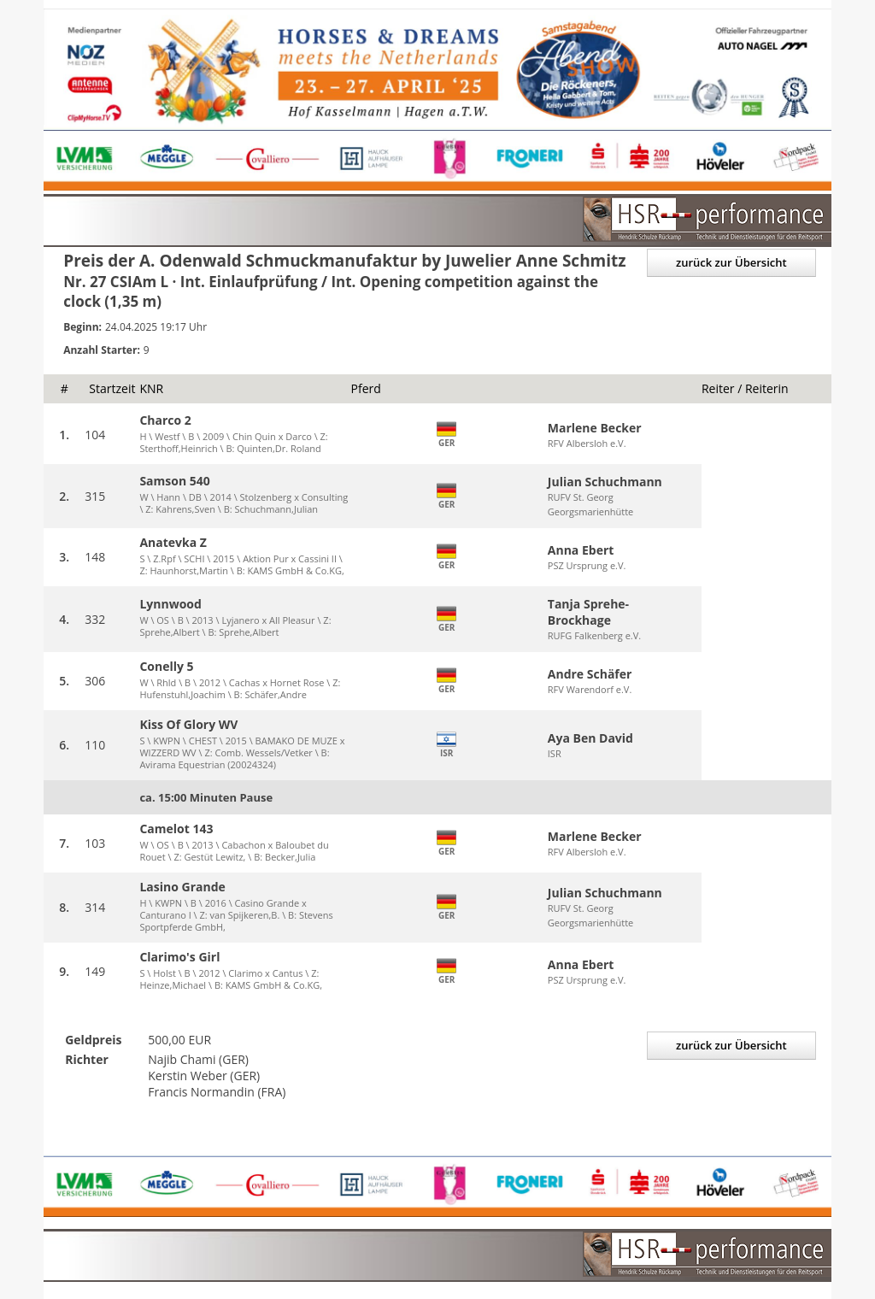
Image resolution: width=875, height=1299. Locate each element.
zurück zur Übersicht (731, 262)
